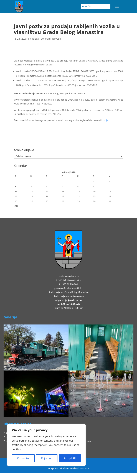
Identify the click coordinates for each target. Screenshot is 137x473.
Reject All (46, 458)
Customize (23, 458)
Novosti (56, 38)
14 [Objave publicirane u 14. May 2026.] (63, 191)
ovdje (105, 120)
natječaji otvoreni (40, 38)
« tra (16, 205)
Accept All (70, 458)
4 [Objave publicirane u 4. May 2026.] (15, 186)
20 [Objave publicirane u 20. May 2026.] (47, 196)
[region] (46, 445)
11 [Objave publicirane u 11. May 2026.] (16, 191)
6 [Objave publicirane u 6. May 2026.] (46, 186)
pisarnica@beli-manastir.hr (68, 288)
